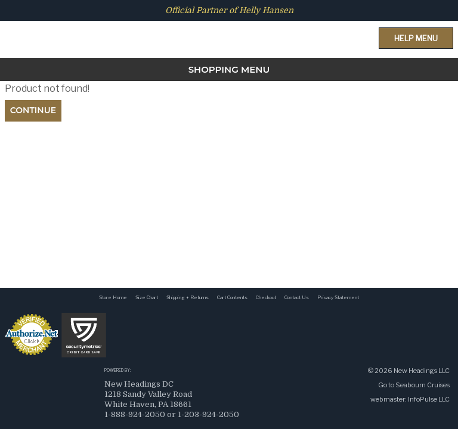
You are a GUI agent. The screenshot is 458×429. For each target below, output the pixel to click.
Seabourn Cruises (422, 385)
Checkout (266, 297)
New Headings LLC (422, 370)
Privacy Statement (338, 297)
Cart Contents (232, 297)
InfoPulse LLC (429, 399)
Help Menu (416, 38)
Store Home (113, 297)
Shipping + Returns (187, 297)
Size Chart (146, 297)
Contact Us (296, 297)
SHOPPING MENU (229, 69)
